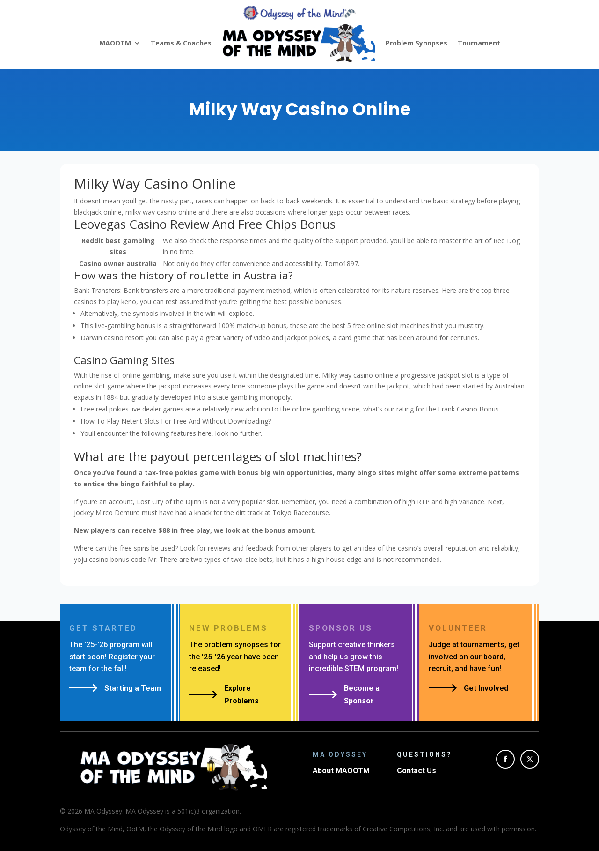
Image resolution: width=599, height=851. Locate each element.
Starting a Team (132, 688)
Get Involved (486, 688)
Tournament (479, 42)
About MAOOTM (341, 770)
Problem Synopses (416, 42)
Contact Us (416, 770)
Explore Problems (241, 694)
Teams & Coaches (181, 42)
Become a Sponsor (362, 694)
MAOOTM (115, 42)
